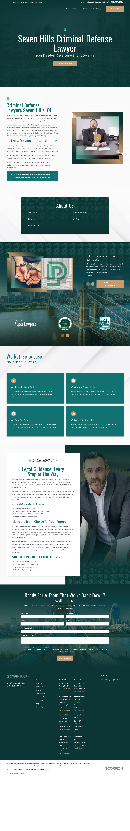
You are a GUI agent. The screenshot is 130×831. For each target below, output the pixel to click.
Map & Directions (64, 689)
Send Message (65, 658)
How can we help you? (28, 635)
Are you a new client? (28, 628)
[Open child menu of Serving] (102, 8)
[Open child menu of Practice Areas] (93, 8)
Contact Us (39, 707)
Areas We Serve (40, 693)
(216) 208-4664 (14, 685)
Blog (31, 2)
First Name (24, 613)
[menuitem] (43, 212)
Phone (23, 621)
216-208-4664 (117, 2)
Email (68, 621)
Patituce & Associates (28, 148)
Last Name (69, 613)
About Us (75, 9)
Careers (38, 690)
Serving (98, 9)
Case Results (24, 2)
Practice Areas (87, 9)
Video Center (38, 2)
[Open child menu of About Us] (79, 8)
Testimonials (15, 2)
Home (68, 9)
